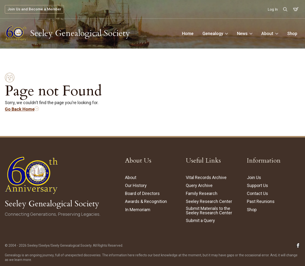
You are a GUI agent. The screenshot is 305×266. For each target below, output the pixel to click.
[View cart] (296, 9)
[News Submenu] (251, 34)
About (267, 33)
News (242, 33)
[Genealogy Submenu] (227, 34)
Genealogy (212, 33)
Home (188, 33)
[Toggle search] (285, 9)
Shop (292, 33)
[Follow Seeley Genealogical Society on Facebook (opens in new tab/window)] (298, 245)
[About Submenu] (277, 34)
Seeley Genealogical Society (80, 33)
